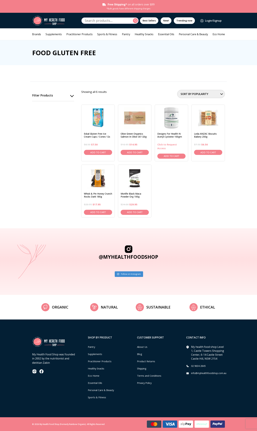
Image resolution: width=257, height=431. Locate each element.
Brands (36, 34)
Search (136, 20)
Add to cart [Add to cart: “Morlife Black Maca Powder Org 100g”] (135, 212)
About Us (142, 347)
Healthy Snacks (144, 34)
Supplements (54, 34)
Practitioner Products (79, 34)
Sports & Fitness (107, 34)
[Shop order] (201, 94)
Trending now (184, 20)
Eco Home (219, 34)
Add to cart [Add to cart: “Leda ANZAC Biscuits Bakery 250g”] (208, 152)
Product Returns (147, 361)
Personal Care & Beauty (193, 34)
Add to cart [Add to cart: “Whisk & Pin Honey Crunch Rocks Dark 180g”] (98, 212)
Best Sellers (149, 20)
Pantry (126, 34)
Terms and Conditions (150, 375)
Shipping (142, 368)
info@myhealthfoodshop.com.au (211, 373)
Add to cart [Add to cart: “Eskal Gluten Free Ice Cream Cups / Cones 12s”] (98, 152)
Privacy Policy (145, 383)
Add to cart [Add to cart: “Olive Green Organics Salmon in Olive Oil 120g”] (135, 152)
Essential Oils (166, 34)
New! (166, 20)
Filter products (42, 95)
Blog (140, 354)
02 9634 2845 (199, 366)
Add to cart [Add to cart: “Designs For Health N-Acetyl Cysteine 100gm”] (171, 156)
